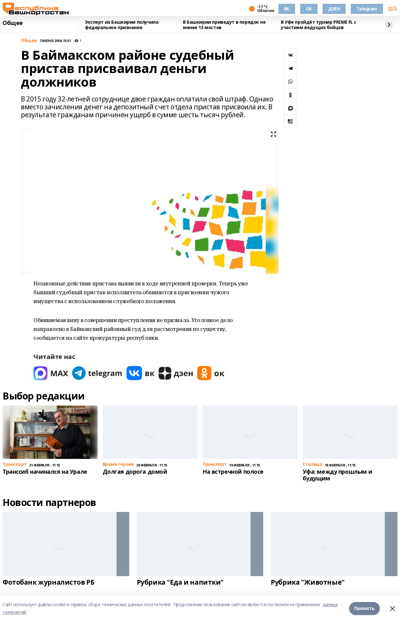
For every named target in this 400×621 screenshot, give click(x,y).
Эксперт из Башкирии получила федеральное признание (121, 25)
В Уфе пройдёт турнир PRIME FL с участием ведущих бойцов (318, 25)
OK (309, 9)
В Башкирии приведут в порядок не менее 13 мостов (224, 25)
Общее (13, 23)
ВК (286, 9)
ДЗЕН (334, 9)
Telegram (366, 9)
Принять (364, 608)
